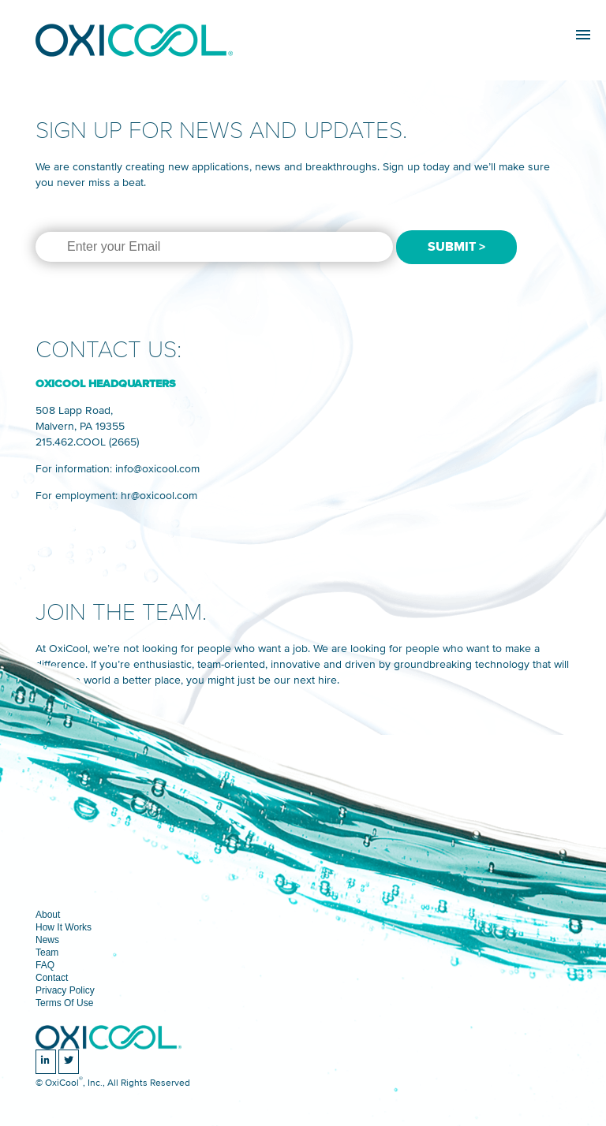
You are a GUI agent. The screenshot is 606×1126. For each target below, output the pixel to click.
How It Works (64, 927)
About (48, 914)
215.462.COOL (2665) (87, 442)
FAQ (45, 965)
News (47, 939)
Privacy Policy (65, 990)
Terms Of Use (64, 1003)
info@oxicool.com (157, 469)
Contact (52, 977)
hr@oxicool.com (159, 495)
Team (47, 952)
